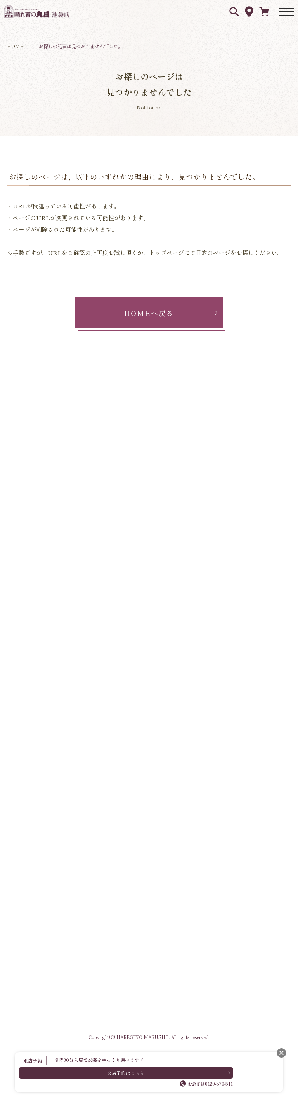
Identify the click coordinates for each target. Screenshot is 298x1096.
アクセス (249, 11)
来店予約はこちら (125, 1073)
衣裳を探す (234, 12)
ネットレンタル (264, 11)
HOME (15, 46)
